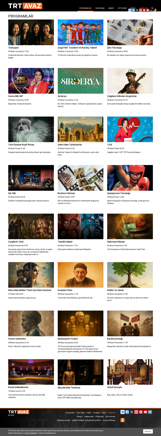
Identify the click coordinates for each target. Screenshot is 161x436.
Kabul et (148, 431)
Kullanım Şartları (63, 420)
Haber (89, 413)
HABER (111, 8)
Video (104, 413)
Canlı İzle (111, 413)
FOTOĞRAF (122, 8)
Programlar (70, 413)
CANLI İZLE (143, 8)
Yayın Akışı (80, 413)
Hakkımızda (89, 416)
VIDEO (133, 8)
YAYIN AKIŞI (99, 8)
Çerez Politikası (109, 420)
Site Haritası (110, 416)
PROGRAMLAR (85, 8)
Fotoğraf (96, 413)
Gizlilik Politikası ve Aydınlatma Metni (86, 420)
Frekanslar (99, 416)
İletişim (80, 416)
